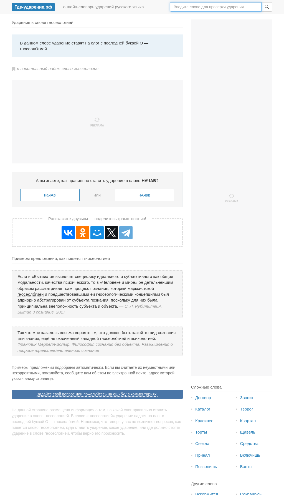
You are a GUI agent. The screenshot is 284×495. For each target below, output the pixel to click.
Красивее (204, 420)
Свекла (202, 443)
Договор (203, 397)
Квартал (248, 420)
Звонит (247, 397)
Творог (246, 409)
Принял (202, 455)
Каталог (203, 409)
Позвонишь (206, 466)
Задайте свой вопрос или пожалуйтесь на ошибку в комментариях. (97, 394)
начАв (50, 195)
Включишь (250, 455)
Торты (201, 432)
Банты (246, 466)
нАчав (144, 195)
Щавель (247, 432)
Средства (249, 443)
